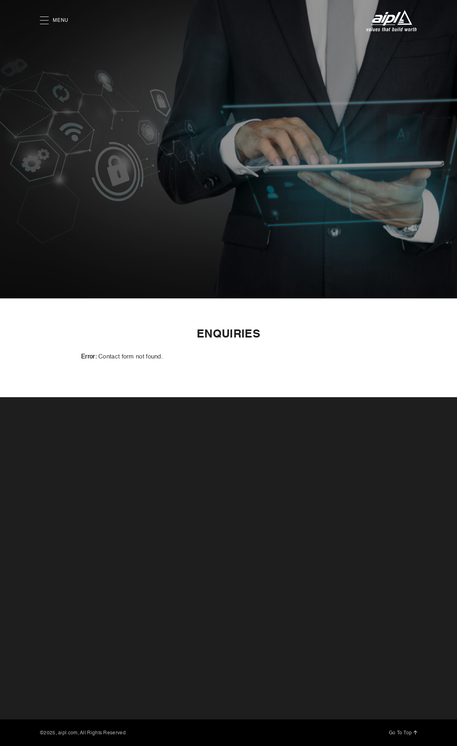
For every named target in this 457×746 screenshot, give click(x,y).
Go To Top (403, 733)
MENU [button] (54, 20)
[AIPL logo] (391, 21)
